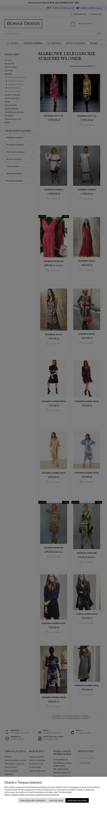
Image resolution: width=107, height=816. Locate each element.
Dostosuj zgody (56, 800)
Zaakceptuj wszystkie (77, 800)
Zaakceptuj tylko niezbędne (32, 800)
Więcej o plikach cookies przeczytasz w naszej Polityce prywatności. (31, 795)
